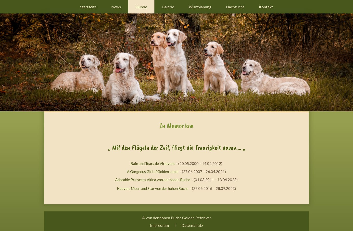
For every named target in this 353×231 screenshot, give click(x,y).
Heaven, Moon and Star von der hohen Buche (153, 188)
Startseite (88, 6)
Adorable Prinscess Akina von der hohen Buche (152, 179)
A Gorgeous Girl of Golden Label (152, 171)
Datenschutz (192, 225)
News (116, 6)
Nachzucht (235, 6)
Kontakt (266, 6)
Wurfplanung (200, 6)
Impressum (159, 225)
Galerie (168, 6)
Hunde (141, 6)
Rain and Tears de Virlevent (153, 163)
